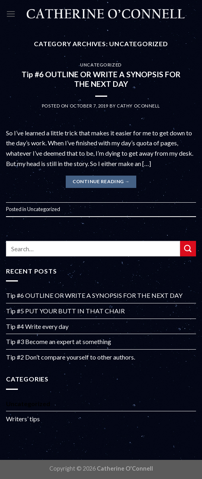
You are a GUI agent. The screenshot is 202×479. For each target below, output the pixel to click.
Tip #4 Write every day (37, 326)
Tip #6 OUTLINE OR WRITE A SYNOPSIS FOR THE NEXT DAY (101, 79)
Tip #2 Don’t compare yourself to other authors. (70, 357)
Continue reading (101, 181)
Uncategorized (101, 64)
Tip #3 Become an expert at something (58, 341)
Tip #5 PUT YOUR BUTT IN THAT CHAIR (65, 311)
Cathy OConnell (138, 105)
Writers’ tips (23, 418)
